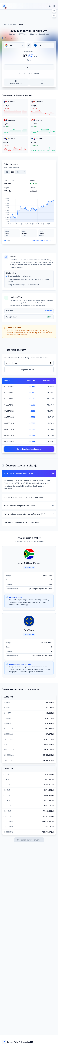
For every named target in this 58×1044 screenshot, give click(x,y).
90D (18, 172)
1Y (23, 172)
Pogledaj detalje (29, 369)
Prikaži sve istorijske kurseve (29, 449)
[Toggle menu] (54, 6)
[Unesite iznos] (29, 67)
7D (7, 172)
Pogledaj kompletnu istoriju (43, 240)
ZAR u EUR (13, 24)
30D (12, 172)
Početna (4, 24)
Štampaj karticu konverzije (29, 840)
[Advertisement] (29, 15)
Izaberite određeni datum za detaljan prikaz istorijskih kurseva (26, 358)
